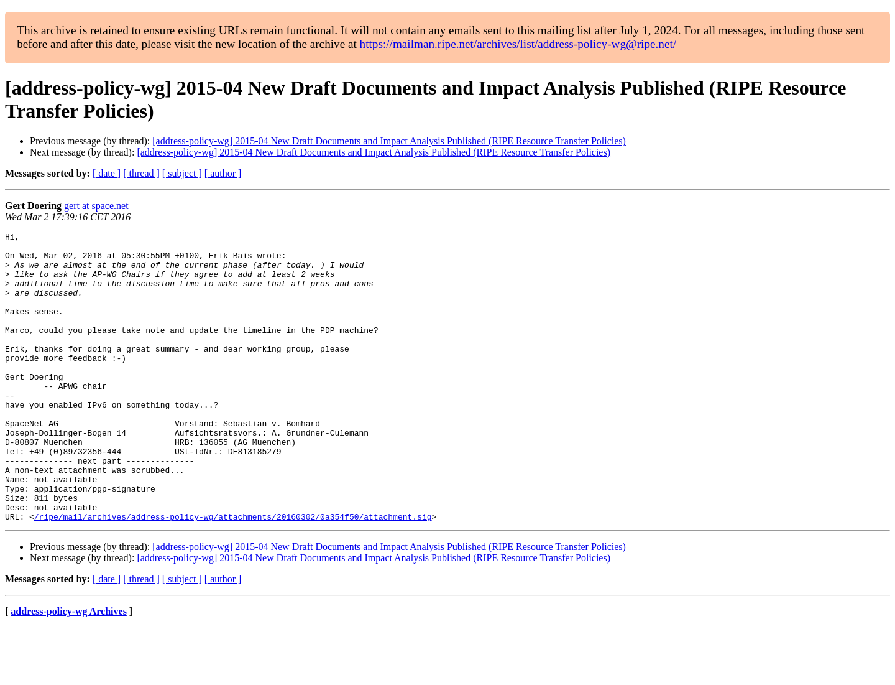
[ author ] (223, 173)
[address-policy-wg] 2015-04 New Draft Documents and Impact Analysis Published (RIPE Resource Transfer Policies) (389, 141)
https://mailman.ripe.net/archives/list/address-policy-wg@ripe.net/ (518, 43)
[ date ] (107, 173)
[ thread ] (141, 173)
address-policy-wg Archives (69, 669)
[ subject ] (182, 173)
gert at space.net (96, 205)
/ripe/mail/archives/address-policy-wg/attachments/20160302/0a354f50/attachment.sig (233, 574)
